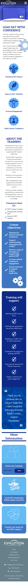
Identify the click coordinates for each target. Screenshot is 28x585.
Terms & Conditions (10, 576)
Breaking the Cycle (14, 555)
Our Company (14, 552)
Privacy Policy (19, 576)
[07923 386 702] (10, 568)
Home (14, 549)
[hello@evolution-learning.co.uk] (5, 565)
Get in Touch (14, 560)
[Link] (8, 3)
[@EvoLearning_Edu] (9, 571)
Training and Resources (14, 557)
